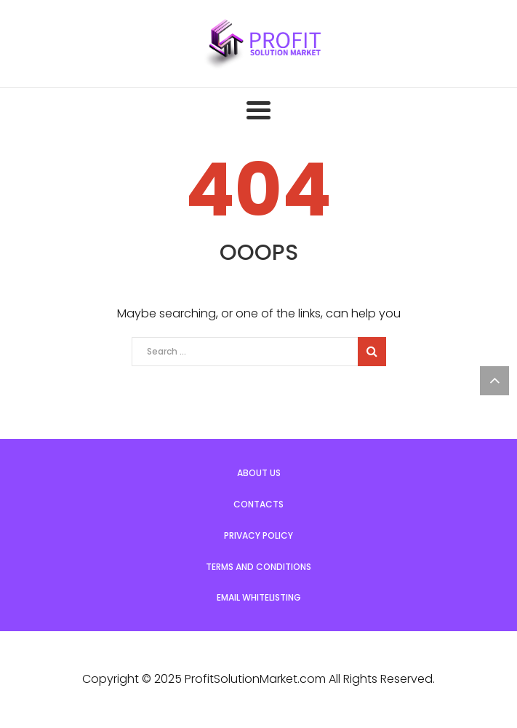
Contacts (258, 504)
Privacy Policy (258, 535)
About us (259, 473)
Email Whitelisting (259, 597)
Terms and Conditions (258, 567)
